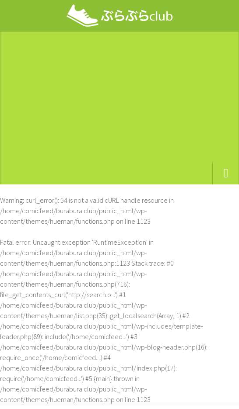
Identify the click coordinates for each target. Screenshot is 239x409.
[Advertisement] (119, 97)
